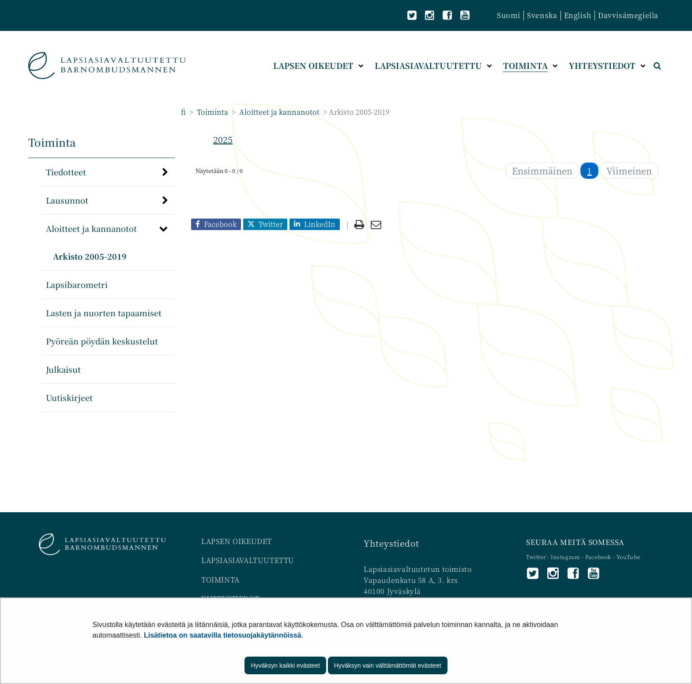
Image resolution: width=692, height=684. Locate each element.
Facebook (598, 556)
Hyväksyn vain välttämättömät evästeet (387, 665)
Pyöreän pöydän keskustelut (102, 341)
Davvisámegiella (628, 15)
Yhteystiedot (391, 543)
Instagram (566, 556)
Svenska (542, 15)
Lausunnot (67, 200)
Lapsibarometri (77, 284)
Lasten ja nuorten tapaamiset (104, 312)
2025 (223, 139)
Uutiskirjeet (69, 397)
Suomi (508, 15)
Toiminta (211, 112)
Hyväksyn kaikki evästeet (285, 665)
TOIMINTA (220, 579)
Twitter (536, 556)
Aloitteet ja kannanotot (278, 112)
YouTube (628, 556)
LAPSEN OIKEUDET (236, 541)
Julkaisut (63, 369)
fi (183, 112)
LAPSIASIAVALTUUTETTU (247, 560)
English (577, 15)
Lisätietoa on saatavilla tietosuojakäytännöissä (222, 635)
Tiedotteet (66, 172)
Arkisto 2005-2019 (90, 256)
